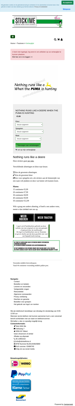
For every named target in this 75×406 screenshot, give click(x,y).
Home (12, 43)
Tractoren (20, 43)
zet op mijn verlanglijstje (25, 150)
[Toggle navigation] (12, 36)
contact (26, 209)
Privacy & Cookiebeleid (40, 7)
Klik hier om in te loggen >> (22, 57)
